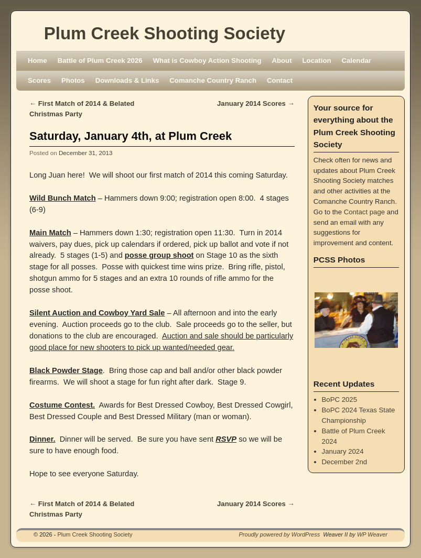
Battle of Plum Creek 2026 (100, 60)
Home (37, 60)
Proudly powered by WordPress (279, 534)
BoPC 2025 (339, 399)
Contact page (364, 212)
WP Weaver (372, 534)
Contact (280, 80)
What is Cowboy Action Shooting (207, 60)
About (282, 60)
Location (317, 60)
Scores (39, 80)
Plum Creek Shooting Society (164, 33)
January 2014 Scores (256, 103)
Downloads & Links (127, 80)
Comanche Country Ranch (212, 80)
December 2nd (345, 462)
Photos (73, 80)
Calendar (356, 60)
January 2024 (343, 451)
